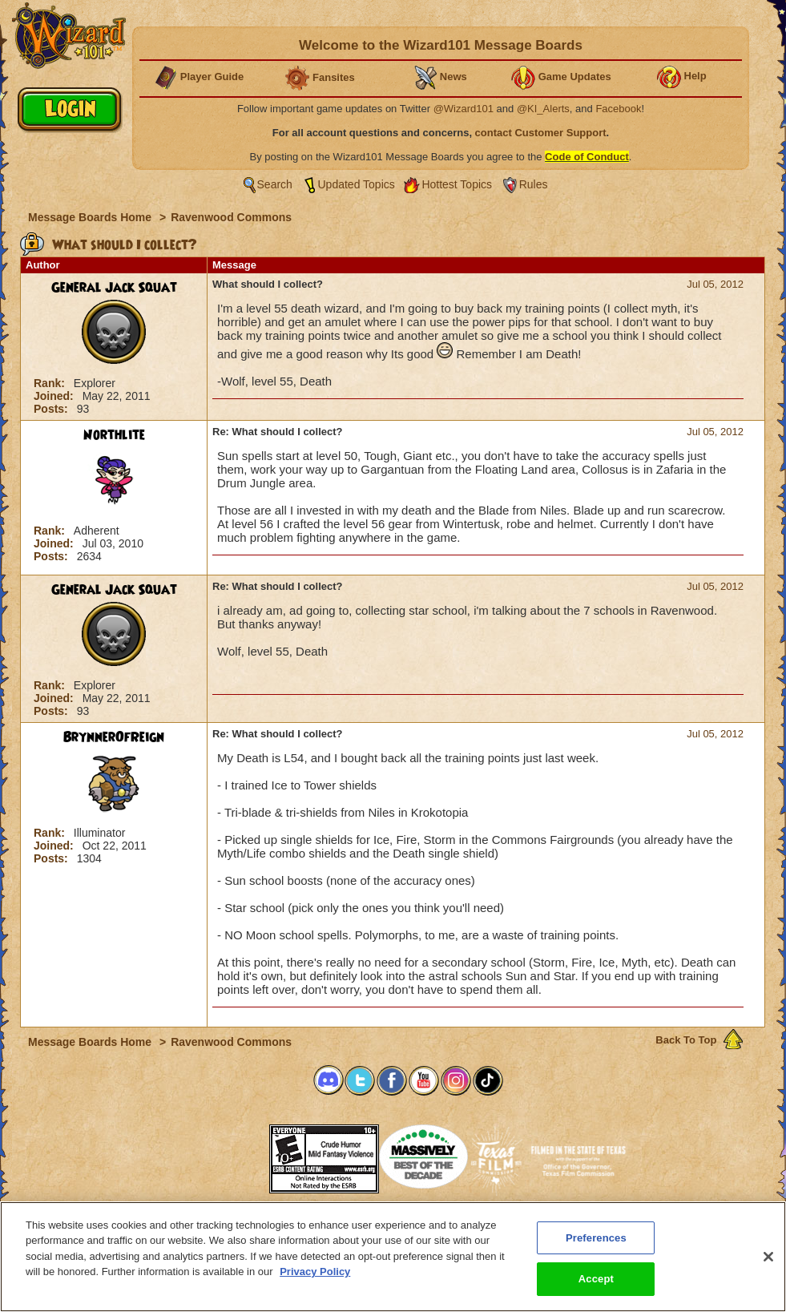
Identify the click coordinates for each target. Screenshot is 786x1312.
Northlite (114, 435)
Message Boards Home (91, 217)
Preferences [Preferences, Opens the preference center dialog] (596, 1243)
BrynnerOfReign (113, 737)
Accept (596, 1285)
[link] (229, 1153)
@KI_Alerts (543, 109)
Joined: (55, 396)
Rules (533, 184)
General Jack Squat (114, 287)
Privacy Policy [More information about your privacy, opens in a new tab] (315, 1277)
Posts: (52, 408)
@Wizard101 (463, 109)
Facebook (618, 109)
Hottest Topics (456, 184)
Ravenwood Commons (231, 217)
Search (274, 184)
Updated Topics (356, 184)
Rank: (51, 383)
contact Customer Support (541, 133)
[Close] (768, 1262)
